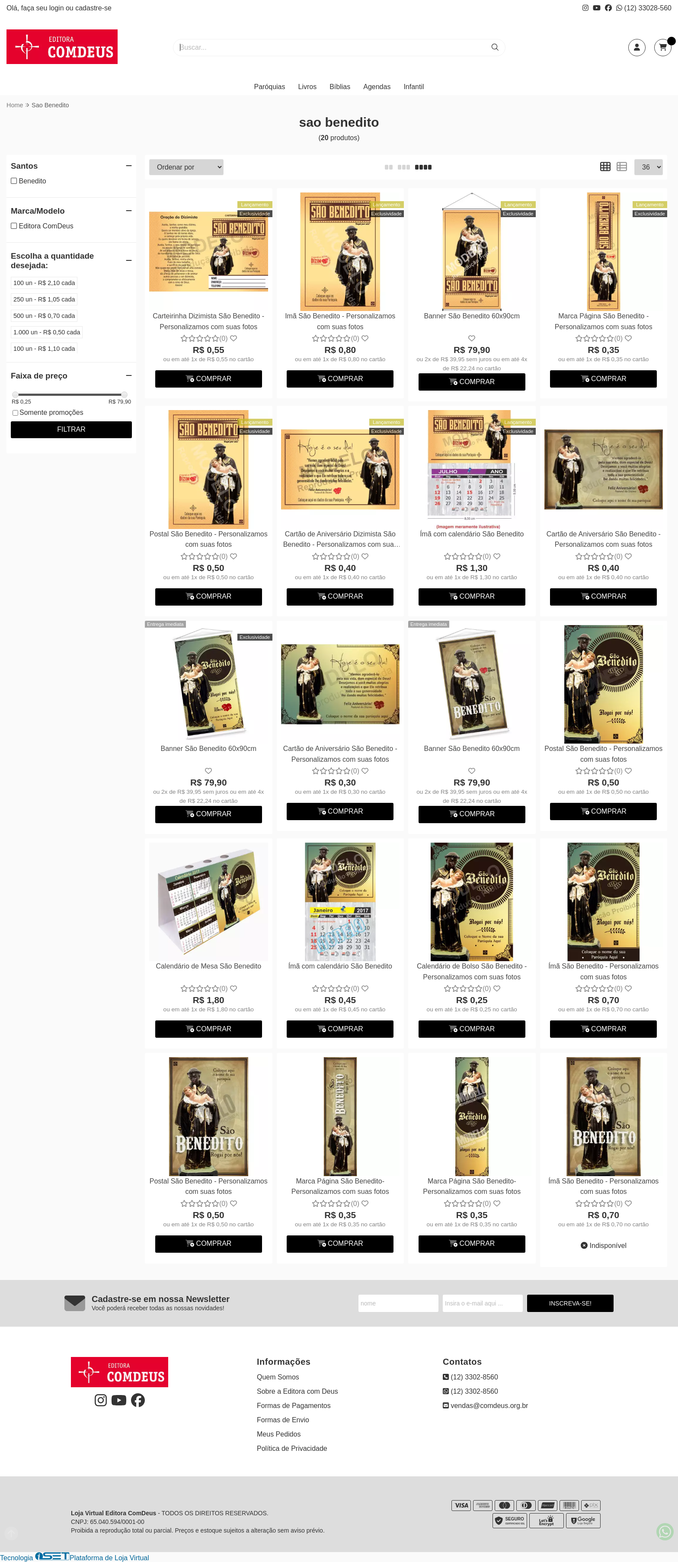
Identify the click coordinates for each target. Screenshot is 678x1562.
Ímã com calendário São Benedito (472, 534)
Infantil (413, 86)
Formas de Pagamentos (294, 1405)
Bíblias (339, 86)
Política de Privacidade (292, 1448)
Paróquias (269, 86)
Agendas (376, 86)
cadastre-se (93, 8)
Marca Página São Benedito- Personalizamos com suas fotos (340, 1186)
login (57, 8)
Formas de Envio (283, 1420)
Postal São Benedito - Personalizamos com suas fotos (209, 539)
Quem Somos (278, 1377)
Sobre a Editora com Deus (297, 1391)
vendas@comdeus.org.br (485, 1405)
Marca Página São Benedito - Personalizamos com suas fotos (603, 321)
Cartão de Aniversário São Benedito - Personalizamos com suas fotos (604, 539)
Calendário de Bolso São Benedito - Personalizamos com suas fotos (472, 971)
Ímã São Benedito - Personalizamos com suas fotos (603, 971)
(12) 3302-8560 (470, 1377)
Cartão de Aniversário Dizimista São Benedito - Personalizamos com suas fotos (340, 540)
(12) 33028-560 (644, 8)
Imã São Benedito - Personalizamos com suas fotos (340, 321)
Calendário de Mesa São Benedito (208, 966)
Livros (307, 86)
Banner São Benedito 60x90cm (472, 316)
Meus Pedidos (279, 1434)
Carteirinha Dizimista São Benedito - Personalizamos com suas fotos (208, 321)
